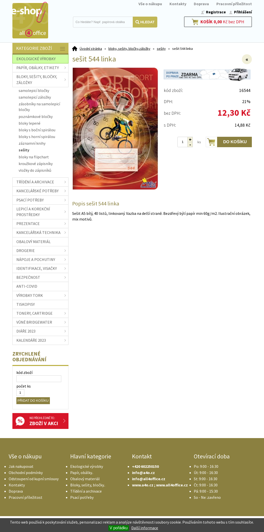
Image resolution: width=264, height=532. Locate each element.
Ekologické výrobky (86, 466)
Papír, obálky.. (81, 472)
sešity (161, 48)
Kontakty (177, 3)
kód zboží (24, 372)
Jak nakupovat (21, 466)
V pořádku (119, 528)
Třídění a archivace (86, 491)
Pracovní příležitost (234, 3)
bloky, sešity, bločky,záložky (129, 48)
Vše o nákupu (150, 3)
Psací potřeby (82, 497)
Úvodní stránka (91, 48)
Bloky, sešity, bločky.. (87, 484)
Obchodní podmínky (26, 472)
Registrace (216, 11)
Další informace (144, 527)
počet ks (23, 386)
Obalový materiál (85, 478)
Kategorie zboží (41, 48)
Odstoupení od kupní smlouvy (34, 478)
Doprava (201, 3)
